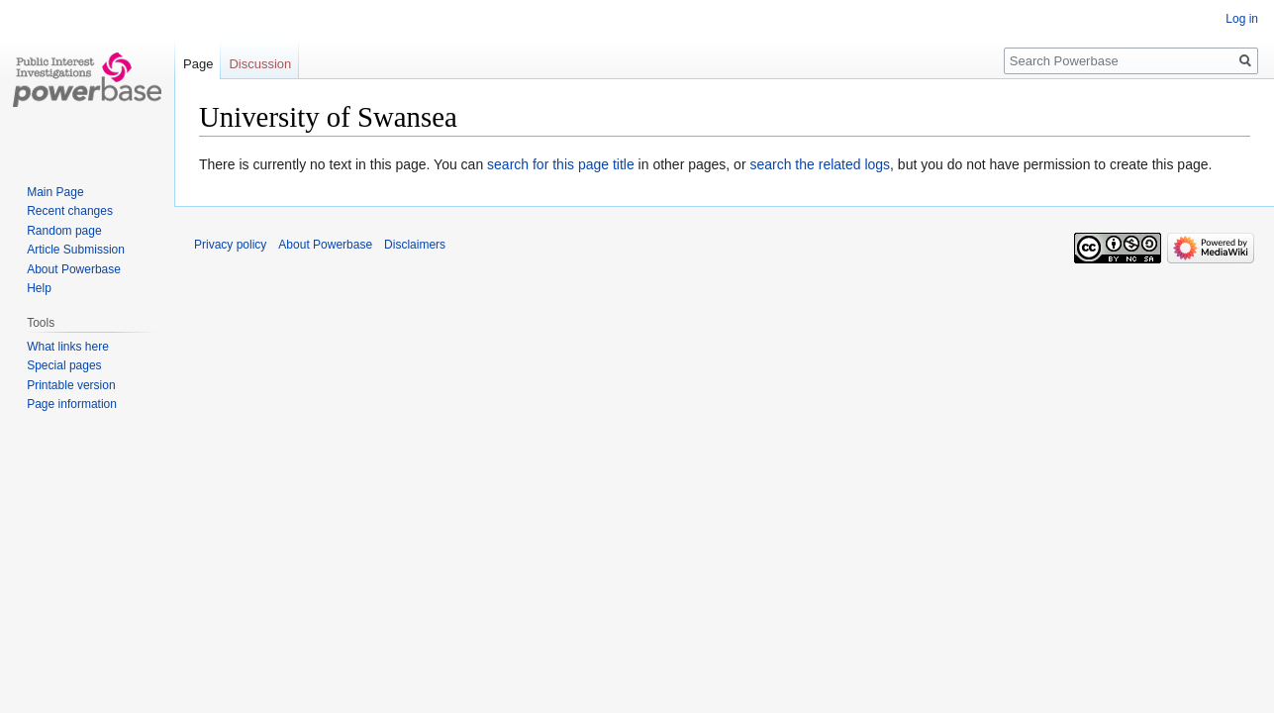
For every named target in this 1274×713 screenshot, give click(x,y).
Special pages (64, 365)
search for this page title (561, 164)
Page (198, 63)
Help (39, 288)
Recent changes (70, 211)
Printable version (71, 385)
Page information (72, 404)
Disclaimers (414, 245)
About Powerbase (74, 269)
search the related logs (819, 164)
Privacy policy (230, 245)
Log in (1241, 19)
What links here (68, 347)
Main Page (55, 192)
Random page (64, 231)
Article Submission (76, 249)
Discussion (260, 63)
